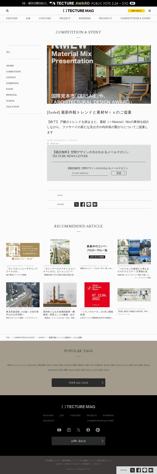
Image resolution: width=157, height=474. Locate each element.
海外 (88, 365)
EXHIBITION (12, 83)
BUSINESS (85, 18)
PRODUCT (105, 18)
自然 (131, 365)
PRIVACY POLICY (72, 464)
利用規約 (86, 464)
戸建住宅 (99, 365)
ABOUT (59, 464)
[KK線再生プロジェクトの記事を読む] (23, 294)
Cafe (96, 370)
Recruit (147, 365)
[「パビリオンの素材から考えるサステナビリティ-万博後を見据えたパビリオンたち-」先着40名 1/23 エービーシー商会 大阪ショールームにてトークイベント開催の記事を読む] (134, 251)
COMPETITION (13, 72)
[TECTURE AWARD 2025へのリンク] (78, 3)
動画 (75, 365)
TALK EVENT (12, 107)
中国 (61, 370)
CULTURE (45, 18)
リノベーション (19, 365)
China (107, 370)
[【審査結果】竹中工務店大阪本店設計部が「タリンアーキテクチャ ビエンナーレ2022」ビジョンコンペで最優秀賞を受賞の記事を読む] (60, 251)
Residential (53, 370)
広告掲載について (52, 460)
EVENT (9, 89)
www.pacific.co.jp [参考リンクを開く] (123, 314)
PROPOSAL (11, 95)
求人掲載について (87, 460)
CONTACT (96, 464)
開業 (66, 370)
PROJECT (65, 18)
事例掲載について (70, 460)
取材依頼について (104, 460)
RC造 (77, 370)
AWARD (10, 66)
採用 (141, 365)
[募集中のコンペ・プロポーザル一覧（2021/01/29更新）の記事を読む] (97, 251)
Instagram (69, 430)
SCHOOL (10, 101)
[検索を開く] (7, 10)
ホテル (89, 370)
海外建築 (42, 365)
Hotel (72, 370)
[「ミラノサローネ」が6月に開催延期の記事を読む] (97, 294)
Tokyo (49, 365)
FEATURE (12, 18)
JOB (28, 18)
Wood (56, 365)
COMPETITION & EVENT (136, 18)
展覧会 (81, 365)
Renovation (32, 365)
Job (136, 365)
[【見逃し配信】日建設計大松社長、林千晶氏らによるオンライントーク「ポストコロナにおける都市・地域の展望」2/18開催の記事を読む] (134, 294)
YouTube (68, 365)
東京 (10, 365)
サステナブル (122, 365)
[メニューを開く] (149, 10)
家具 (101, 370)
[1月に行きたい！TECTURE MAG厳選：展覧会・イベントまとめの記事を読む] (60, 294)
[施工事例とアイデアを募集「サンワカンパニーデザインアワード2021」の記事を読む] (23, 251)
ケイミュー (55, 143)
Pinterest (98, 430)
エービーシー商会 (145, 277)
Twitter (78, 430)
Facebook (88, 430)
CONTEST (11, 77)
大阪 (83, 370)
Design (107, 365)
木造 (61, 365)
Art (92, 365)
